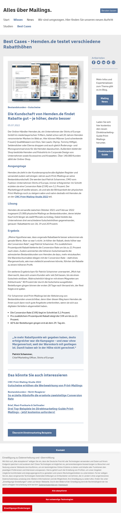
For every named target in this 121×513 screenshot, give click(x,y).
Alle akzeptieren (59, 492)
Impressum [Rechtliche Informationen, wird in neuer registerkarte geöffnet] (63, 486)
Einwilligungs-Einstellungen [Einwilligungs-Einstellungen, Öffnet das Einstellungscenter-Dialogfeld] (17, 509)
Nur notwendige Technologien (59, 501)
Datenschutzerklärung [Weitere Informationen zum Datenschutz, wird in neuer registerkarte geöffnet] (48, 486)
